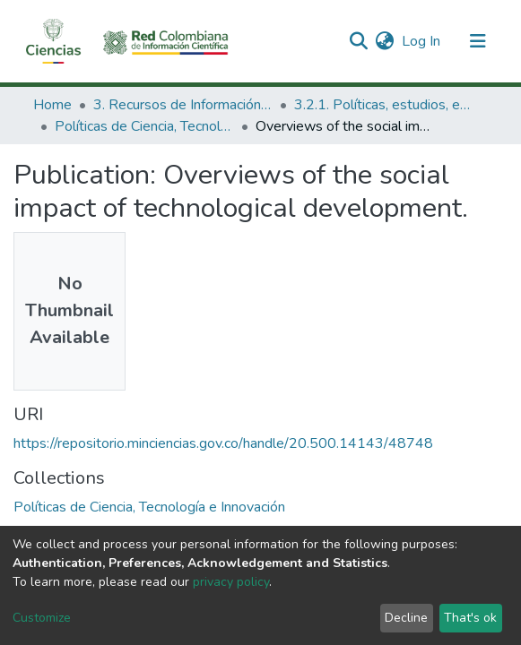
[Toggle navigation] (478, 41)
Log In (422, 41)
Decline (406, 617)
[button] (385, 41)
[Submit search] (359, 41)
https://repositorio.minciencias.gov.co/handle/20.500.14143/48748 (223, 443)
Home (52, 105)
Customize (42, 617)
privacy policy (231, 581)
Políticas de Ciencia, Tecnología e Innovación (144, 126)
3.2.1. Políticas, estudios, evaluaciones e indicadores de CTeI (383, 105)
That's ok (470, 617)
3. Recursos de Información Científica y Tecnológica (183, 105)
